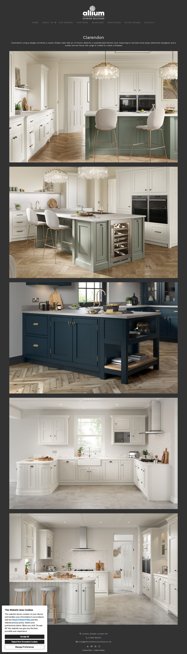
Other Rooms (133, 22)
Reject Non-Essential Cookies (25, 642)
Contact (149, 22)
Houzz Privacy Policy (21, 620)
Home (35, 22)
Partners (82, 22)
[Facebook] (91, 646)
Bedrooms (98, 22)
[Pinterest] (95, 646)
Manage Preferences (24, 647)
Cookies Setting (99, 650)
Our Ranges (66, 22)
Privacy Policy (87, 650)
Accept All (24, 637)
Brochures (114, 22)
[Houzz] (87, 646)
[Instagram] (99, 646)
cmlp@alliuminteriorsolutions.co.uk (94, 642)
